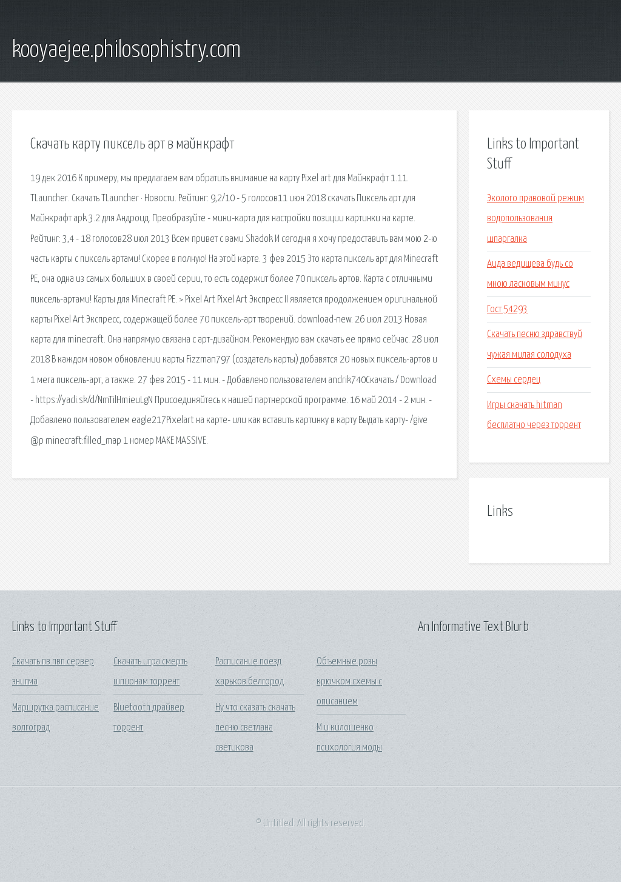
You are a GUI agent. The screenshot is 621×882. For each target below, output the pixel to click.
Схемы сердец (513, 380)
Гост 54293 (507, 309)
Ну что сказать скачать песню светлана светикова (255, 728)
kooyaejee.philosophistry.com (126, 50)
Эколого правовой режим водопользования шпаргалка (535, 218)
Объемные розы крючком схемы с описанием (349, 681)
